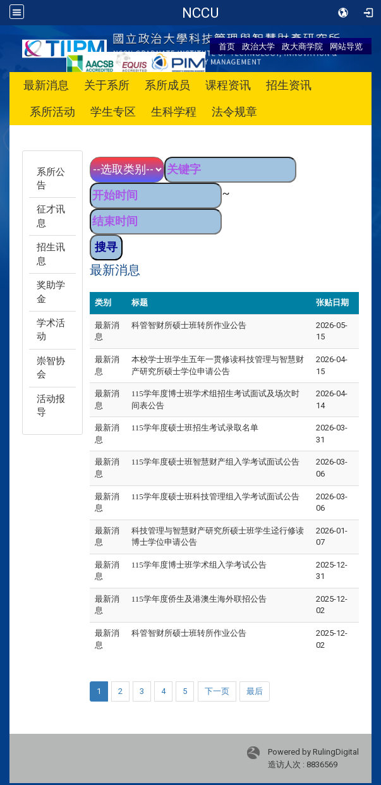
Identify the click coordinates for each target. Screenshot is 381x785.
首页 (227, 46)
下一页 (217, 691)
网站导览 (346, 46)
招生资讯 (288, 85)
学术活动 (51, 329)
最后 (254, 691)
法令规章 (234, 111)
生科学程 (174, 111)
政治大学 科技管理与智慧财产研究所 (200, 12)
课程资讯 (228, 85)
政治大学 (258, 46)
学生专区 (113, 111)
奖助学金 (51, 291)
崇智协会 (51, 367)
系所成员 (167, 85)
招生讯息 (51, 253)
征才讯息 (51, 216)
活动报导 (51, 405)
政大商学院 (302, 46)
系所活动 (52, 111)
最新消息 (46, 85)
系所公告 (51, 178)
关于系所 (107, 85)
